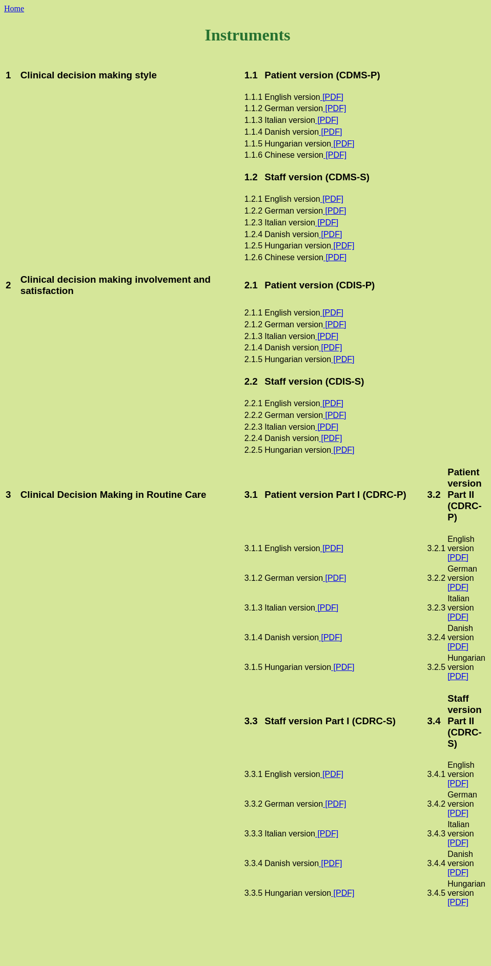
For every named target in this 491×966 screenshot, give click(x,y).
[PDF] (331, 97)
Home (14, 8)
